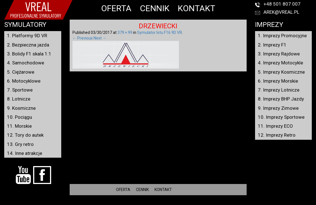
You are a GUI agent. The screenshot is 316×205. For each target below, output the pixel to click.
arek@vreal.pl (281, 12)
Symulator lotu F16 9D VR (159, 32)
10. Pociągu (19, 117)
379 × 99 (124, 32)
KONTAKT (196, 8)
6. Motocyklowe (23, 81)
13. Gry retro (20, 144)
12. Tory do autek (25, 135)
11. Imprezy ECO (275, 126)
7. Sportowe (20, 90)
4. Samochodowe (25, 63)
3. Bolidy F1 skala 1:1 (29, 54)
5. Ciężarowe (20, 72)
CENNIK (154, 8)
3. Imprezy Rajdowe (279, 54)
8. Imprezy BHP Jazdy (281, 99)
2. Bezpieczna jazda (28, 45)
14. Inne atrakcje (24, 153)
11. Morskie (19, 126)
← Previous (82, 38)
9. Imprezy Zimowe (278, 108)
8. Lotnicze (18, 99)
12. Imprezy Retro (276, 135)
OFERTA (116, 8)
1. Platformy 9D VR (27, 35)
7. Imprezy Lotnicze (278, 90)
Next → (100, 38)
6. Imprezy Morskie (278, 81)
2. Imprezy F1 (272, 45)
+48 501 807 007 (282, 4)
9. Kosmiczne (21, 108)
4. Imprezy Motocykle (280, 63)
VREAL (168, 202)
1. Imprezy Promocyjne (282, 35)
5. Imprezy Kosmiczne (281, 72)
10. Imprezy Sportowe (281, 117)
